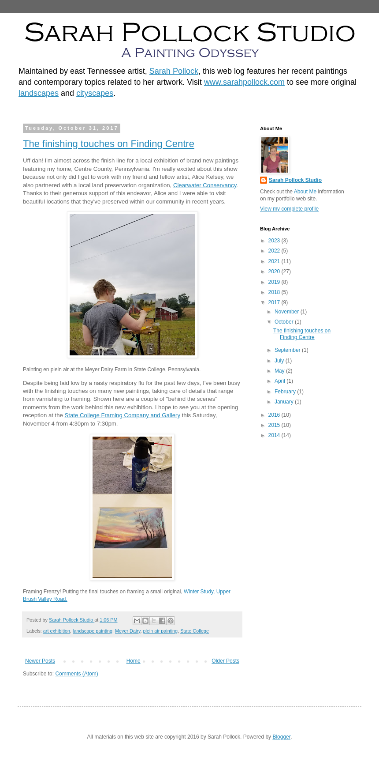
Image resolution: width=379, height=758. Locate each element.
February (286, 391)
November (288, 312)
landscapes (39, 93)
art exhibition (56, 631)
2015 (275, 425)
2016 (275, 415)
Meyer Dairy (127, 631)
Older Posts (225, 661)
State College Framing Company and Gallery (122, 415)
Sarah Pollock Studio (295, 180)
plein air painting (160, 631)
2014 (275, 435)
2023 (275, 241)
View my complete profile (289, 209)
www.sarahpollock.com (244, 82)
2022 (275, 251)
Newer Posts (40, 661)
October (285, 322)
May (280, 371)
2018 (275, 292)
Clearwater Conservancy (204, 185)
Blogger (281, 737)
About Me (305, 192)
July (280, 361)
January (285, 402)
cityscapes (94, 93)
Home (133, 661)
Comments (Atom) (76, 674)
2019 (275, 282)
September (288, 350)
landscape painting (92, 631)
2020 (275, 271)
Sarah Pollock (173, 71)
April (280, 381)
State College (194, 631)
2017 (275, 302)
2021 (275, 261)
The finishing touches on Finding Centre (108, 143)
